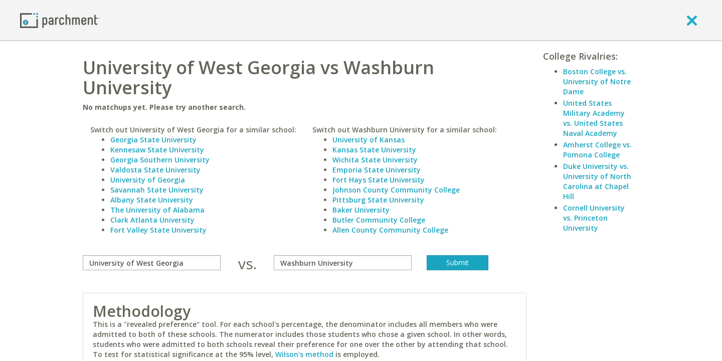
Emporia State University (376, 169)
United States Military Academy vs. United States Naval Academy (594, 118)
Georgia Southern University (160, 159)
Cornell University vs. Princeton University (594, 218)
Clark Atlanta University (152, 220)
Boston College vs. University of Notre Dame (597, 81)
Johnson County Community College (396, 190)
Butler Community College (378, 220)
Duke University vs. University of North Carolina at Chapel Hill (597, 181)
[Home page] (59, 20)
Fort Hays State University (378, 180)
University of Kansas (368, 139)
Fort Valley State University (158, 230)
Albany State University (151, 200)
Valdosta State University (155, 169)
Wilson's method (304, 354)
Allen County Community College (390, 230)
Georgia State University (153, 139)
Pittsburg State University (378, 200)
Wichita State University (375, 159)
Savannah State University (157, 190)
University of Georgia (147, 180)
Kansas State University (374, 149)
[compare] (152, 262)
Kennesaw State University (157, 149)
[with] (343, 262)
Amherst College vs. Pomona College (597, 149)
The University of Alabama (157, 210)
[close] (692, 20)
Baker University (361, 210)
